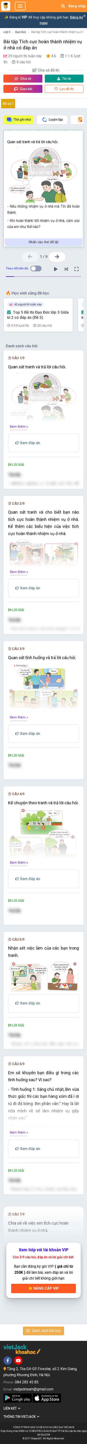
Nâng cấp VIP (43, 1288)
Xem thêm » (19, 426)
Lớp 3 (6, 32)
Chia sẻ (23, 78)
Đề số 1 (8, 103)
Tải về (64, 78)
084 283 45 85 (27, 1382)
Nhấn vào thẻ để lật (43, 242)
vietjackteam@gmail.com (33, 1389)
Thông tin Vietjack (21, 1417)
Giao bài (23, 89)
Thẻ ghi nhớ (18, 120)
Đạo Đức (20, 32)
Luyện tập (52, 120)
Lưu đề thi (64, 89)
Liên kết (11, 1408)
